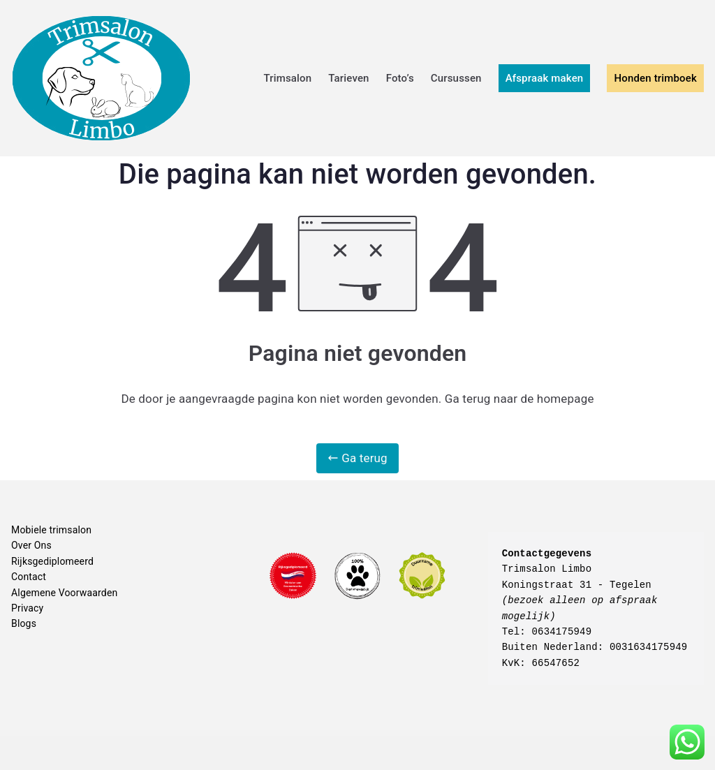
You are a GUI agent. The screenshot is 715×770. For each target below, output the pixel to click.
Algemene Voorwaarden (64, 592)
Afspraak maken (545, 78)
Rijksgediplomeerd (52, 561)
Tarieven (348, 78)
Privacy (27, 608)
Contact (28, 576)
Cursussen (456, 78)
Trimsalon (287, 78)
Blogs (23, 623)
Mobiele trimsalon (51, 529)
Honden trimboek (655, 78)
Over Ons (31, 545)
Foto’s (400, 78)
